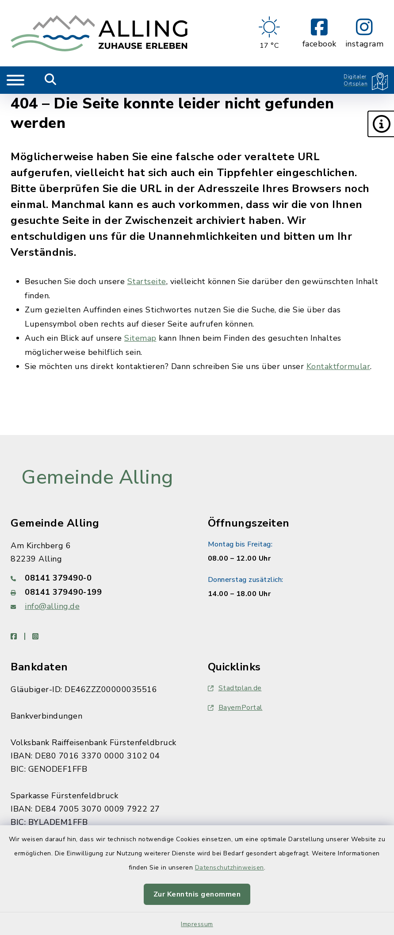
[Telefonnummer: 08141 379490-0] (99, 578)
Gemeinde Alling (97, 477)
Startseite (146, 281)
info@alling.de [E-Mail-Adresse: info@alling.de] (52, 606)
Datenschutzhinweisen (229, 867)
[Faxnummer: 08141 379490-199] (99, 592)
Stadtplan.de (235, 688)
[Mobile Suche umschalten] (50, 80)
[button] (380, 124)
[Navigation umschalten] (15, 80)
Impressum (197, 924)
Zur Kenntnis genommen (197, 894)
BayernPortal (235, 707)
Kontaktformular (338, 366)
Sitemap (140, 338)
